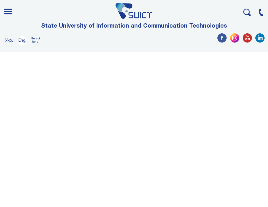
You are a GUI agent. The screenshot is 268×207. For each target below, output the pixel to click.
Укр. (9, 41)
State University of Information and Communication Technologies (134, 26)
